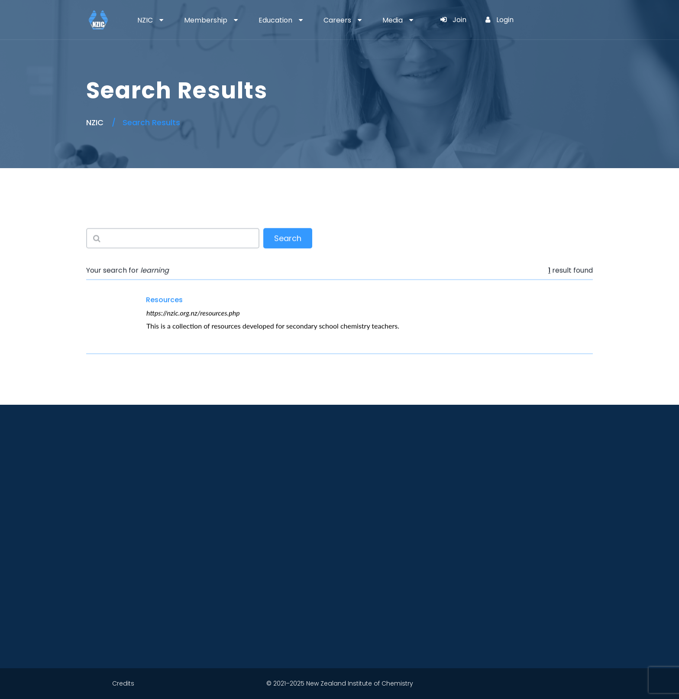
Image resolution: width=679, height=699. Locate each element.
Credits (123, 683)
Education (275, 20)
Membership (205, 20)
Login (499, 20)
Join (453, 20)
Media (392, 20)
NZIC (145, 20)
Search (287, 239)
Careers (337, 20)
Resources (164, 300)
